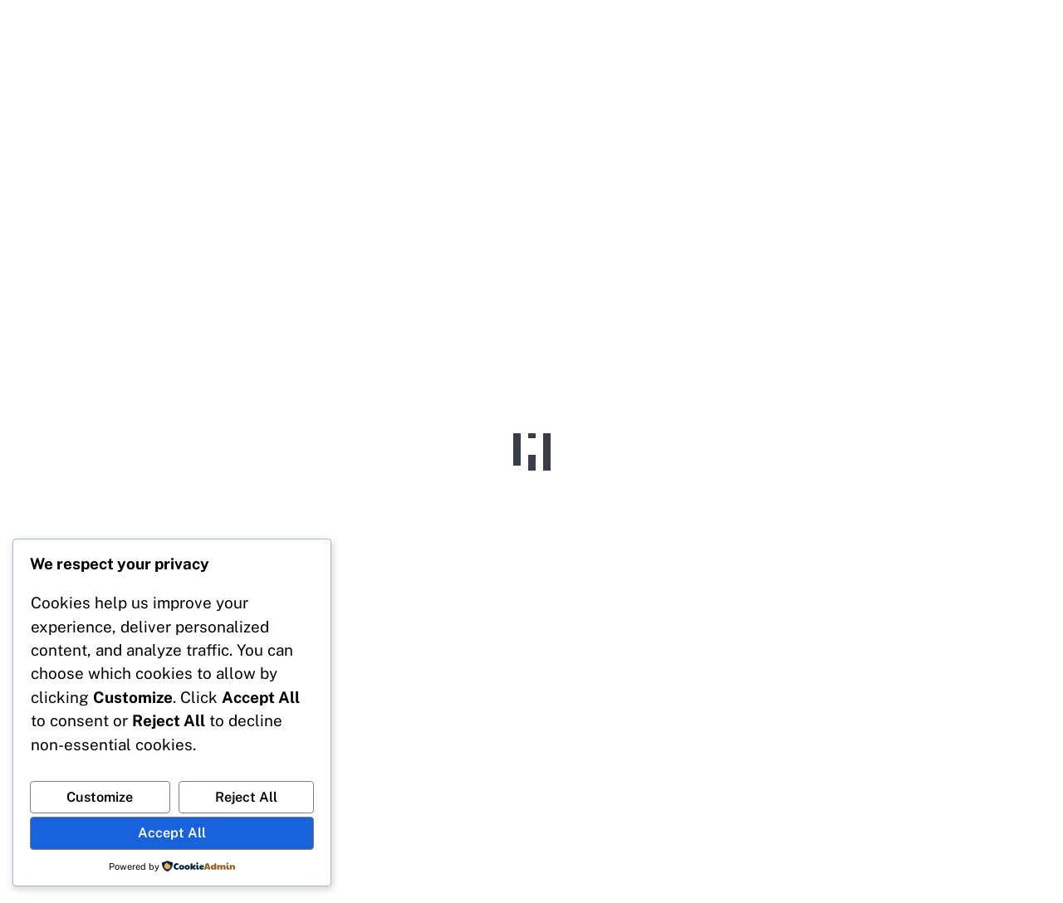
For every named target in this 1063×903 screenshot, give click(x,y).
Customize (99, 797)
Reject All (246, 797)
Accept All (172, 833)
